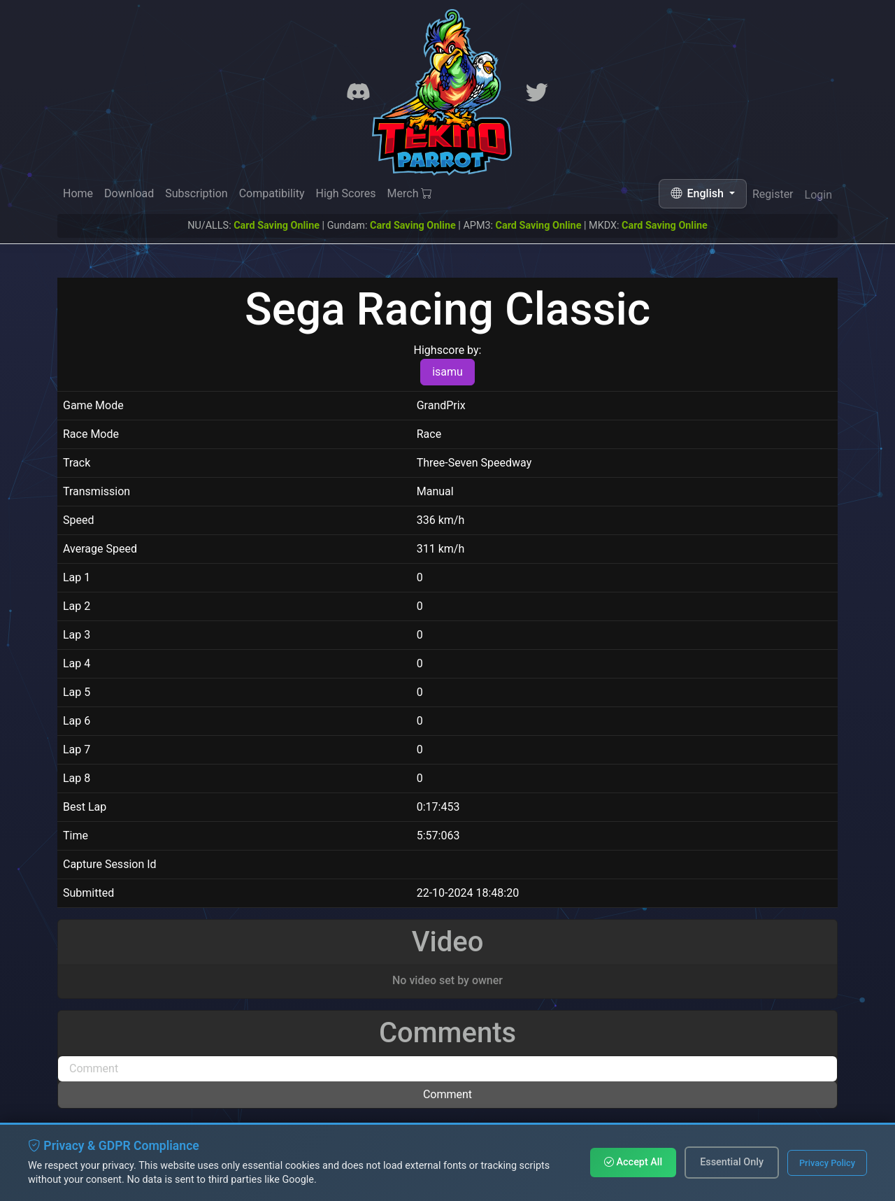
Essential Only (732, 1162)
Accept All (633, 1162)
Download (129, 193)
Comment (447, 1094)
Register (773, 195)
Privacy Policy (827, 1163)
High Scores (345, 193)
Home (78, 193)
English (698, 193)
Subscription (196, 193)
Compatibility (272, 193)
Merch (410, 194)
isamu (447, 371)
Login (818, 197)
